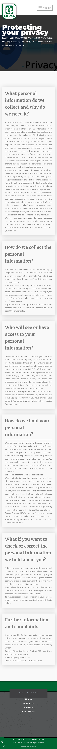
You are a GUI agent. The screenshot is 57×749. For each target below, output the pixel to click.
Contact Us (28, 711)
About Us (28, 703)
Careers (28, 707)
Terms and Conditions (35, 739)
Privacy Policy (18, 739)
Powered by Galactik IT (28, 747)
